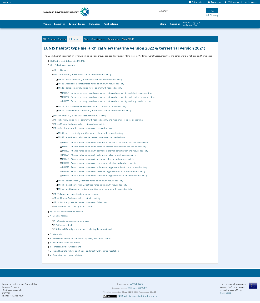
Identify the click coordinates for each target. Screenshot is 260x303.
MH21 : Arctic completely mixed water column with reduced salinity (90, 79)
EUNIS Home (49, 39)
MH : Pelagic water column (62, 65)
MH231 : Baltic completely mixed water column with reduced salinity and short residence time (107, 92)
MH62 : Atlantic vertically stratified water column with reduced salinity (91, 137)
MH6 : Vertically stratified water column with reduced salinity (83, 128)
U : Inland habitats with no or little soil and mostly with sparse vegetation (84, 250)
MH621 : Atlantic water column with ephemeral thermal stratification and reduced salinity (105, 142)
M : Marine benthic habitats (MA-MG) (67, 60)
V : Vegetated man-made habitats (66, 254)
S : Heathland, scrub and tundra (65, 242)
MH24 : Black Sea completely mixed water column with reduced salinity (92, 106)
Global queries (98, 39)
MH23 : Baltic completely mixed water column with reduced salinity (90, 87)
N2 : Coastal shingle (63, 225)
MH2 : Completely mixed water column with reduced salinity (82, 74)
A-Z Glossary (212, 15)
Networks (6, 2)
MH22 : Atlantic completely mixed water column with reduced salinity (91, 83)
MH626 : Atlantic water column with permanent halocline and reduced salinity (99, 163)
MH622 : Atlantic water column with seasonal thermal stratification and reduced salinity (104, 146)
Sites (86, 39)
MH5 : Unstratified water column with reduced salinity (79, 123)
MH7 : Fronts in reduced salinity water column (76, 194)
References (113, 39)
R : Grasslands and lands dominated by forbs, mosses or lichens (80, 238)
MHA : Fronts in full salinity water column (73, 206)
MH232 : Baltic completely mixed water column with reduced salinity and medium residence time (108, 97)
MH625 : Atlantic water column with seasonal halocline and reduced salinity (98, 159)
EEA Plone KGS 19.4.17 (137, 288)
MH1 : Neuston (61, 70)
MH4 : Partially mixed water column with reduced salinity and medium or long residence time (98, 119)
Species (62, 39)
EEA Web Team (136, 284)
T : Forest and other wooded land (65, 246)
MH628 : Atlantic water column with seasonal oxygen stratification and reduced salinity (103, 171)
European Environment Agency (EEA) (19, 284)
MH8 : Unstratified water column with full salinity (77, 198)
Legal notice (225, 292)
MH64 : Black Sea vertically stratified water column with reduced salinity (92, 184)
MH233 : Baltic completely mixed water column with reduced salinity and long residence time (106, 101)
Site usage (133, 296)
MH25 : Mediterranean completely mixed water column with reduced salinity (94, 110)
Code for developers (147, 296)
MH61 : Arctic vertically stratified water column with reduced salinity (90, 133)
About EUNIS (128, 39)
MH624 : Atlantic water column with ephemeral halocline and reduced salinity (99, 154)
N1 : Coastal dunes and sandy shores (71, 220)
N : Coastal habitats (59, 215)
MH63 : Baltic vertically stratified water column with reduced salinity (90, 180)
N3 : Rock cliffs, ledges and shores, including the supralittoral (83, 229)
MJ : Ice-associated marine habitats (66, 211)
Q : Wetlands (56, 234)
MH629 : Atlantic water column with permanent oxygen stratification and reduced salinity (104, 175)
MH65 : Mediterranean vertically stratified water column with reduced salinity (95, 188)
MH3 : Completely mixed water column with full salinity (80, 115)
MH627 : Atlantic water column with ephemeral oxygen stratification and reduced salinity (104, 167)
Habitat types (74, 39)
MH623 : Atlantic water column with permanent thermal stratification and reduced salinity (105, 150)
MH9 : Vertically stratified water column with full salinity (80, 202)
